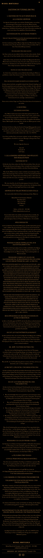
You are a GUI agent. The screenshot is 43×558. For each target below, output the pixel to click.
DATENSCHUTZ (22, 551)
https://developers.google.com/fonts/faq (14, 471)
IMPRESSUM (10, 551)
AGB (16, 551)
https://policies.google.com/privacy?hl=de (23, 473)
